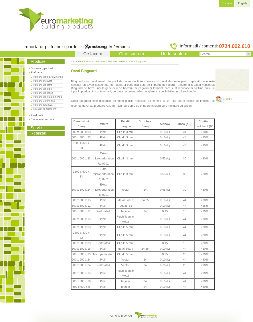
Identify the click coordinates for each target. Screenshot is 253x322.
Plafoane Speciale (43, 105)
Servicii (37, 128)
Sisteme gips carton (43, 68)
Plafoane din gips (42, 89)
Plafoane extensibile (44, 101)
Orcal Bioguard (137, 61)
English (242, 3)
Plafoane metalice (42, 80)
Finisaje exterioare (42, 119)
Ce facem (92, 53)
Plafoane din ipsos (43, 93)
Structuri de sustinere (44, 109)
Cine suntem (131, 53)
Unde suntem (174, 53)
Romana (227, 3)
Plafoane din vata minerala (47, 97)
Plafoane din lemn (43, 85)
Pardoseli (37, 115)
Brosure (223, 98)
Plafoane (36, 72)
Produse (88, 61)
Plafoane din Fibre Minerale (48, 76)
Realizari (38, 133)
